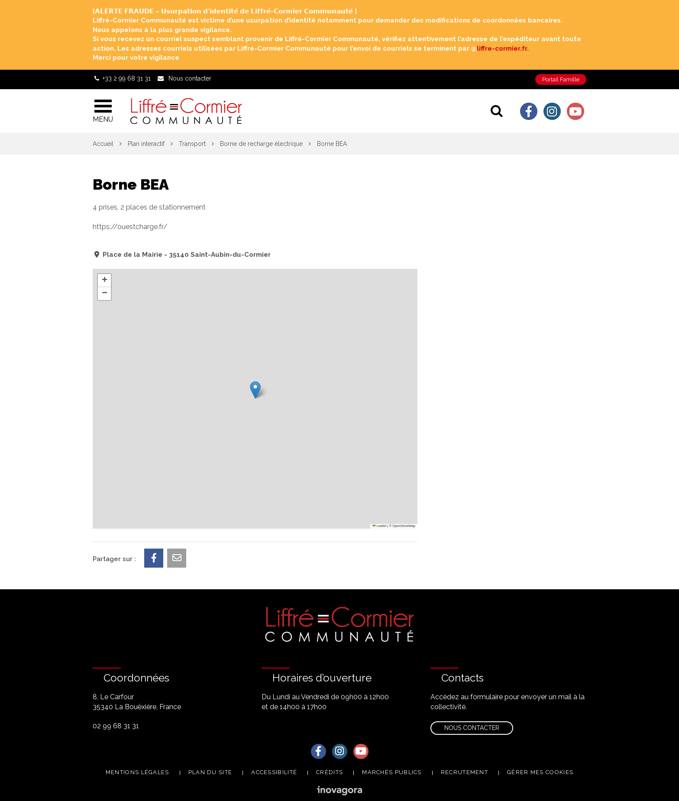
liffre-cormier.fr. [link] (503, 48)
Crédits (329, 772)
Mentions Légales (137, 772)
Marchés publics (392, 772)
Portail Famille (560, 79)
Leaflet (379, 526)
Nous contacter (471, 727)
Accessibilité (274, 772)
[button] (255, 390)
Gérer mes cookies (540, 772)
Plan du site (210, 772)
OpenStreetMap (403, 526)
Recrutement (464, 772)
